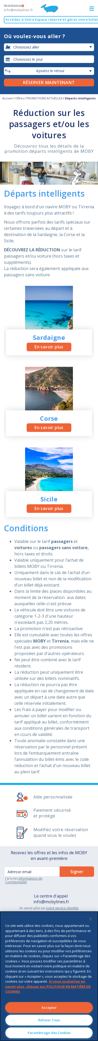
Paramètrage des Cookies (49, 1032)
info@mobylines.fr (51, 902)
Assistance (18, 7)
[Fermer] (90, 919)
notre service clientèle (62, 908)
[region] (49, 976)
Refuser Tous (49, 1020)
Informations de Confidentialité (23, 880)
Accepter (49, 1007)
